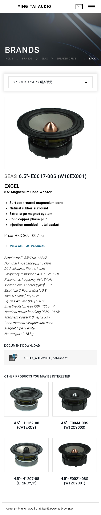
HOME (9, 58)
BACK (92, 58)
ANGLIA (68, 508)
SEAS (44, 58)
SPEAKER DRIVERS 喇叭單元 (74, 58)
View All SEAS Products (27, 246)
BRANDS (27, 58)
